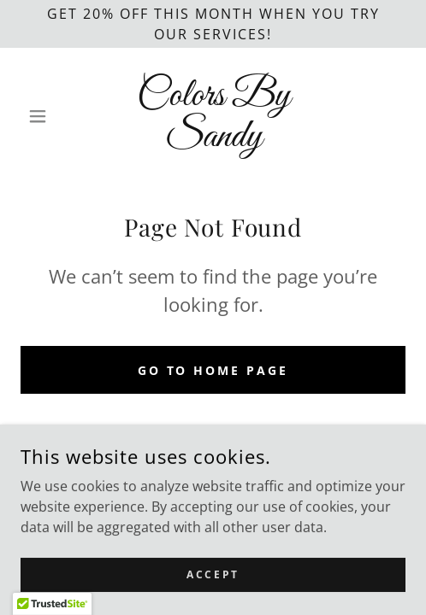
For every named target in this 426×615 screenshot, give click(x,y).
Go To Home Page (213, 370)
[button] (50, 116)
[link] (213, 116)
